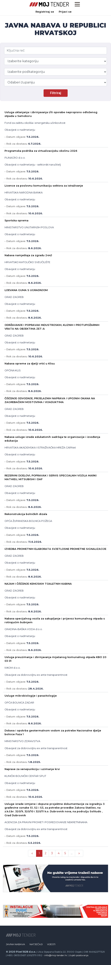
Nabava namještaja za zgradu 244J (28, 255)
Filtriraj (55, 93)
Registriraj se (44, 11)
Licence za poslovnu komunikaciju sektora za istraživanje (44, 185)
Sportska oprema (16, 220)
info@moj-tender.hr (55, 955)
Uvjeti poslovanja (78, 955)
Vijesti (51, 944)
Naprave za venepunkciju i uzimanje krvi (32, 769)
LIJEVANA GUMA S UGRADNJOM (26, 290)
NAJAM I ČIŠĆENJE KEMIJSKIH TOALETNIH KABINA (38, 583)
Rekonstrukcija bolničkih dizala (26, 514)
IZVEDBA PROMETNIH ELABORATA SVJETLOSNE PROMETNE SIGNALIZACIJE (55, 548)
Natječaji (36, 944)
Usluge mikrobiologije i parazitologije (31, 695)
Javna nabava (15, 944)
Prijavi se (65, 11)
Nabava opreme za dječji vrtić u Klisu (30, 363)
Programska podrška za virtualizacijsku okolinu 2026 (41, 150)
